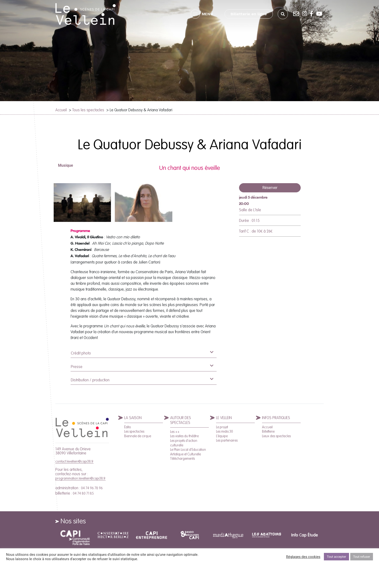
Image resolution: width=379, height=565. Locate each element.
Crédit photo (142, 352)
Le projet (222, 427)
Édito (127, 427)
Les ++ (175, 432)
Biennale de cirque (137, 436)
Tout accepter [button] (336, 556)
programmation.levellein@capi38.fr (80, 478)
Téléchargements (182, 458)
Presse (142, 366)
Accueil (61, 110)
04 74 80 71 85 (83, 493)
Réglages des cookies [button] (303, 557)
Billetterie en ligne (249, 14)
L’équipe (222, 436)
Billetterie (268, 431)
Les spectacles (134, 431)
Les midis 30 (224, 431)
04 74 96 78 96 (92, 488)
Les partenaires (227, 440)
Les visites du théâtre (184, 436)
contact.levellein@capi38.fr (74, 461)
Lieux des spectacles (276, 436)
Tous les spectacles (88, 110)
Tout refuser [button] (361, 556)
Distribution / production (142, 379)
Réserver (269, 187)
